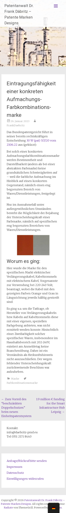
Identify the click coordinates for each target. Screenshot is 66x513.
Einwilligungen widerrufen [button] (25, 478)
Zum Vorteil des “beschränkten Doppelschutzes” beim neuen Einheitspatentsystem (16, 407)
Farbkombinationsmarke (22, 382)
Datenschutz (15, 472)
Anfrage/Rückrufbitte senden (27, 461)
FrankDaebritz (16, 125)
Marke (15, 378)
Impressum (14, 467)
